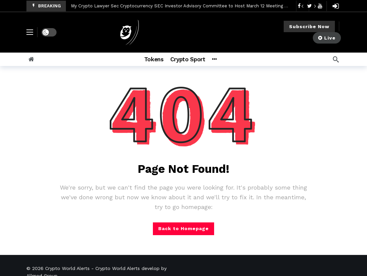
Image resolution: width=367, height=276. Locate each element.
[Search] (336, 59)
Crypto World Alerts (67, 268)
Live (327, 38)
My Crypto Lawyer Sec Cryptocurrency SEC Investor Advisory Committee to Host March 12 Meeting (177, 5)
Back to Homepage (183, 228)
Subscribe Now (309, 26)
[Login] (336, 6)
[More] (223, 59)
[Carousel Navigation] (309, 6)
